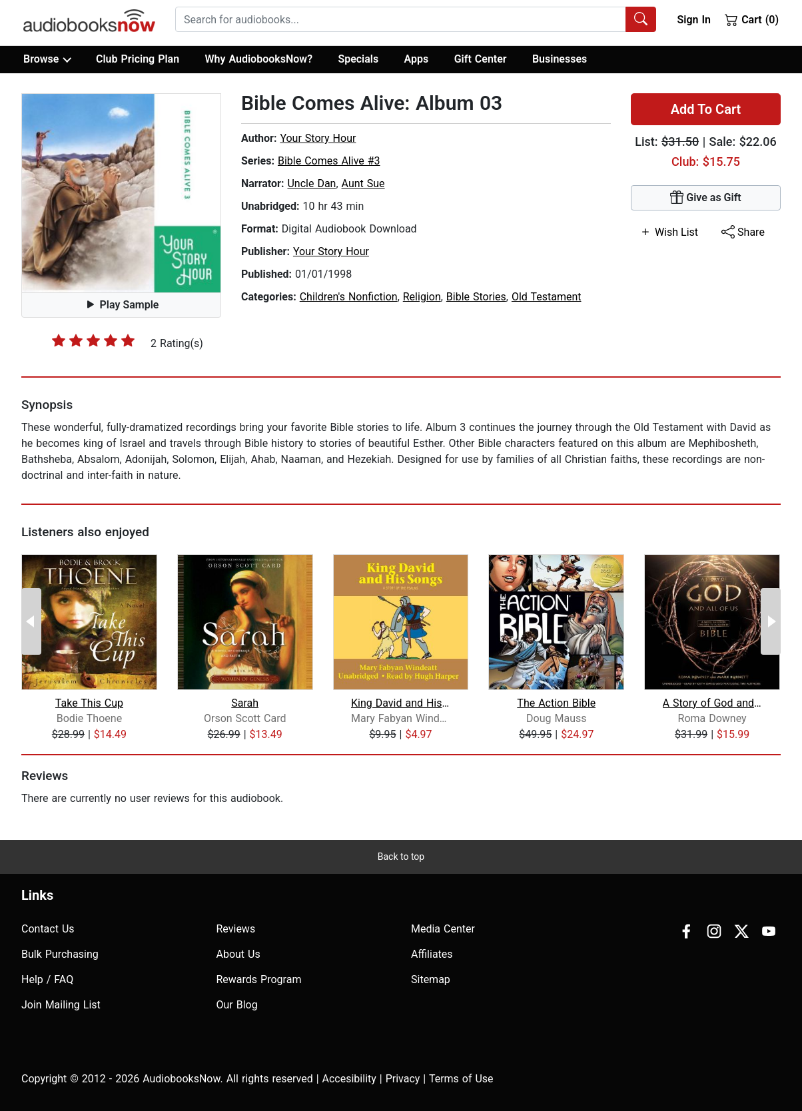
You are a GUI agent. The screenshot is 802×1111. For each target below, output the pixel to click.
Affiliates (432, 954)
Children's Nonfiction (349, 296)
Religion (422, 296)
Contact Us (48, 929)
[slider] (93, 340)
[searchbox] (400, 19)
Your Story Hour (318, 138)
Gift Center (480, 59)
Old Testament (547, 296)
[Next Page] (771, 621)
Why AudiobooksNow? (258, 59)
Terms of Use (461, 1078)
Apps (416, 59)
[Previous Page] (31, 621)
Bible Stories (476, 296)
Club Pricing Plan (137, 59)
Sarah (244, 703)
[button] (121, 193)
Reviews (236, 929)
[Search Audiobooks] (640, 19)
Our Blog (237, 1004)
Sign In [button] (693, 19)
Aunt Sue (363, 183)
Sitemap (430, 979)
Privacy (403, 1078)
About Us (238, 954)
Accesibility (349, 1078)
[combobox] (415, 19)
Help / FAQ (47, 979)
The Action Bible (556, 703)
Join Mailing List (61, 1004)
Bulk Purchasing (60, 954)
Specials (358, 59)
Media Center (443, 929)
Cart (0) (752, 19)
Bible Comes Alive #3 (329, 161)
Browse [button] (47, 59)
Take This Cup (89, 703)
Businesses (559, 59)
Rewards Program (259, 979)
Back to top (401, 856)
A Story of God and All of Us (712, 703)
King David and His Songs (400, 703)
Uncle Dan (311, 183)
